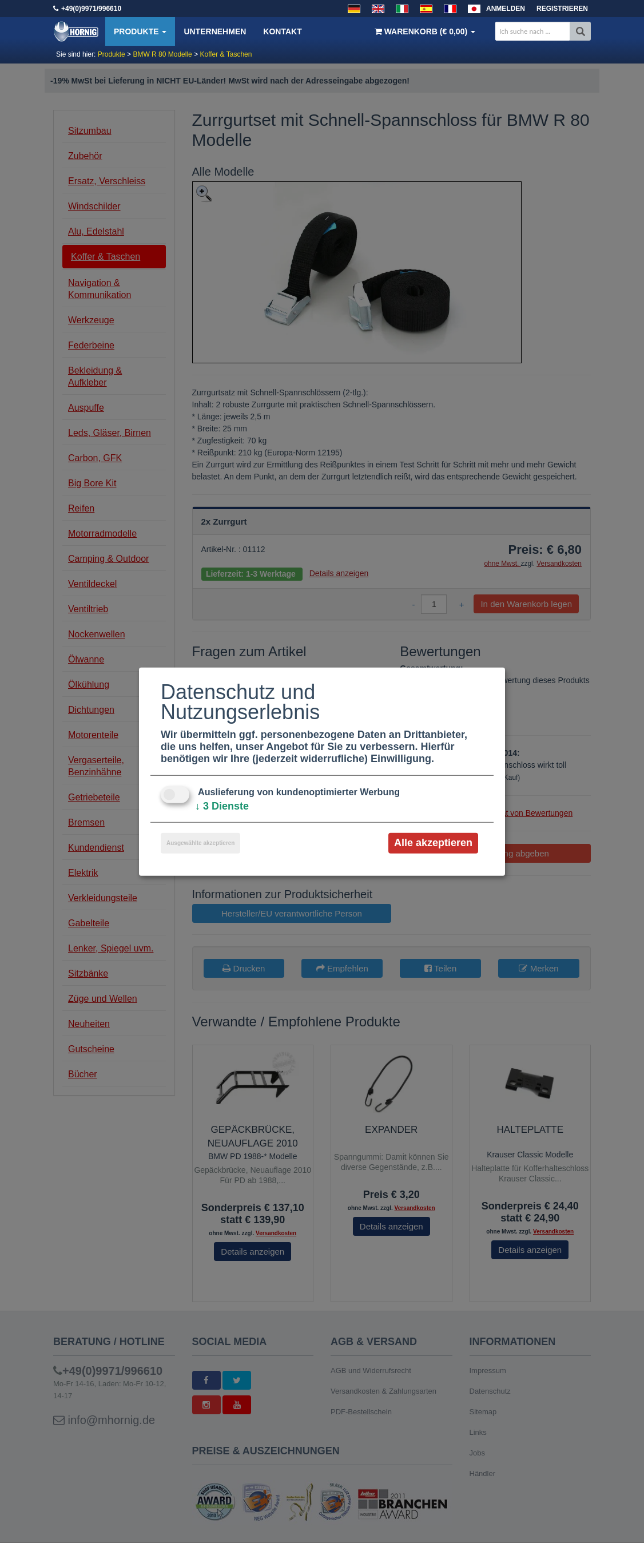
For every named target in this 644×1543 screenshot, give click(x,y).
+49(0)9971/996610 (91, 9)
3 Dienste (222, 806)
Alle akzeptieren (433, 842)
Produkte (140, 31)
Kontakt (282, 31)
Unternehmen (215, 31)
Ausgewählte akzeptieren (200, 843)
